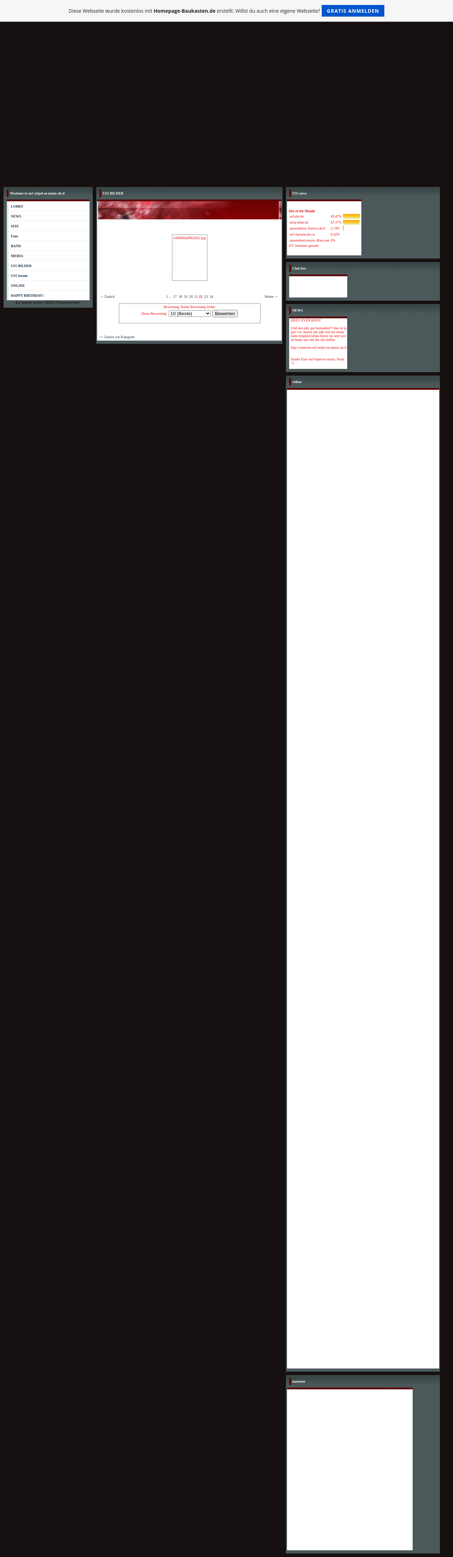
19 (185, 297)
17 (175, 297)
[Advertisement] (226, 130)
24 (211, 297)
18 (180, 297)
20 (191, 297)
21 (196, 297)
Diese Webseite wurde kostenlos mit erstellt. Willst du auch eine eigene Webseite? (227, 11)
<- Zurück (108, 297)
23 (206, 297)
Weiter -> (271, 297)
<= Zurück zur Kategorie (117, 337)
